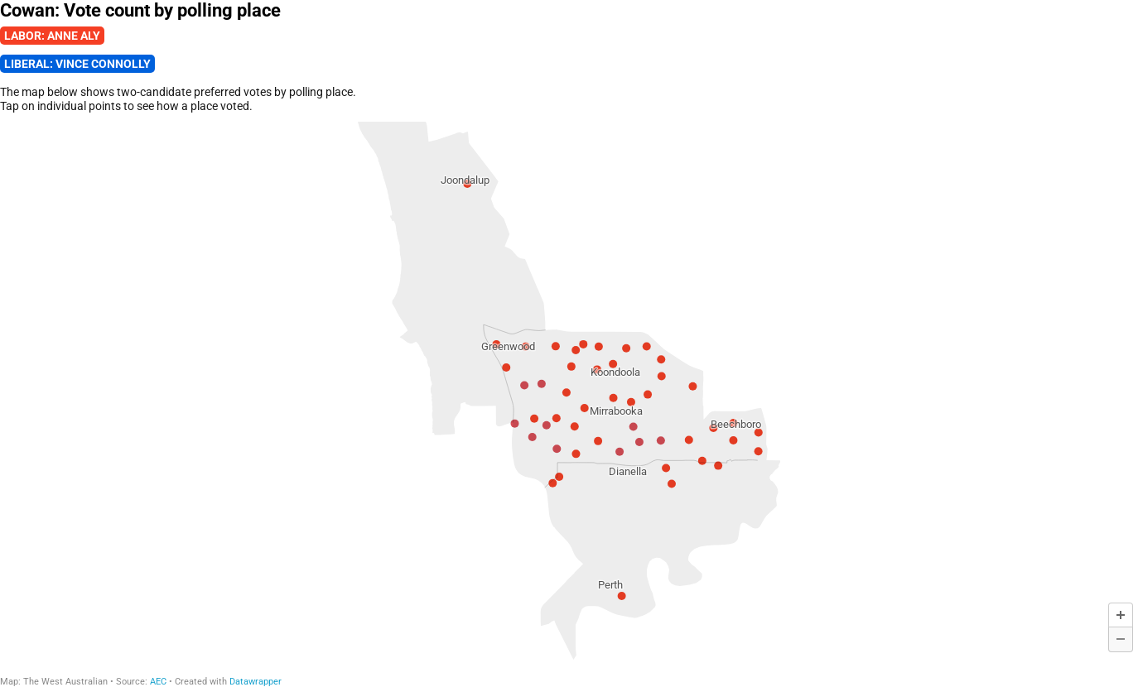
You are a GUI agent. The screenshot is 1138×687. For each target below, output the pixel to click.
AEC (158, 681)
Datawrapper (255, 681)
